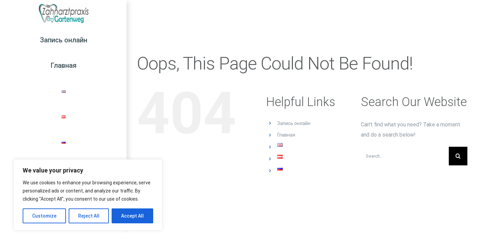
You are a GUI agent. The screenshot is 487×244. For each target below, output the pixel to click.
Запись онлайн (293, 123)
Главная (286, 135)
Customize (44, 216)
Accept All (132, 216)
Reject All (88, 216)
